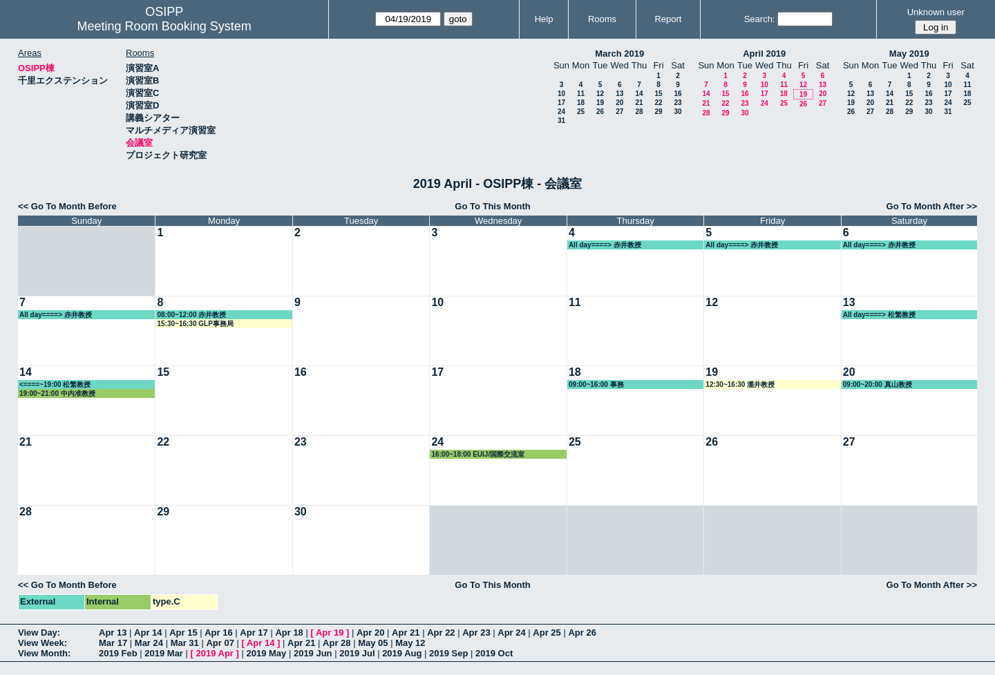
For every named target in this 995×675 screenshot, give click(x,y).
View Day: (39, 632)
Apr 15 (183, 632)
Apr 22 (441, 632)
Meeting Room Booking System (164, 26)
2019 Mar (163, 653)
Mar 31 (185, 643)
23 (677, 102)
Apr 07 (220, 643)
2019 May (266, 653)
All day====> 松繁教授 (879, 315)
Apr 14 (148, 632)
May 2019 (909, 53)
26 (600, 111)
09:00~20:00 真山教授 (877, 384)
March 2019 (619, 53)
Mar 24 (149, 643)
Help (544, 19)
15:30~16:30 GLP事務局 (195, 323)
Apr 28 (336, 643)
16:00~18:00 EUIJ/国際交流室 (477, 454)
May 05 (373, 643)
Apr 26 (582, 632)
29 (658, 111)
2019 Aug (401, 653)
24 (561, 111)
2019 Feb (118, 653)
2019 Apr (214, 653)
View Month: (44, 653)
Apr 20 (370, 632)
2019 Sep (448, 653)
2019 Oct (494, 653)
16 (677, 93)
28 (639, 111)
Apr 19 (329, 632)
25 (581, 111)
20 (619, 102)
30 (677, 111)
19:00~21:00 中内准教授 (57, 393)
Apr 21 (405, 632)
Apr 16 (218, 632)
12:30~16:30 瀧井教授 (740, 384)
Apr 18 (289, 632)
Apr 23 (476, 632)
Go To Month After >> (932, 206)
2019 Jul (357, 653)
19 (600, 102)
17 (561, 102)
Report (667, 19)
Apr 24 (511, 632)
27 (619, 111)
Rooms (602, 19)
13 (619, 93)
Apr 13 (112, 632)
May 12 (410, 643)
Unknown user (936, 12)
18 (581, 102)
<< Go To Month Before (67, 206)
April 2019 (764, 53)
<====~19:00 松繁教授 (55, 384)
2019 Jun (313, 653)
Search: (759, 19)
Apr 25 (546, 632)
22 (658, 102)
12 (600, 93)
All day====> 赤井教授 (605, 245)
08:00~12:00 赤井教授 (191, 315)
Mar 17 (113, 643)
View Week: (42, 643)
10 (561, 93)
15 (658, 93)
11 (581, 93)
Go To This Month (493, 206)
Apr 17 (253, 632)
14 (639, 93)
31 (561, 120)
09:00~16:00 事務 (596, 384)
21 (639, 102)
